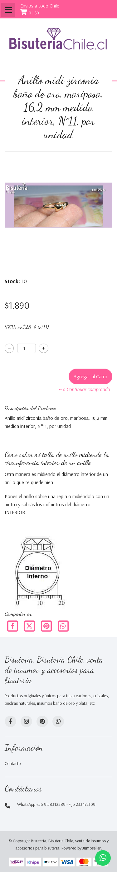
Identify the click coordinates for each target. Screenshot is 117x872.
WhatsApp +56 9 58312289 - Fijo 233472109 (56, 804)
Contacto (13, 763)
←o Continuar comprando (84, 389)
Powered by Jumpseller (81, 848)
